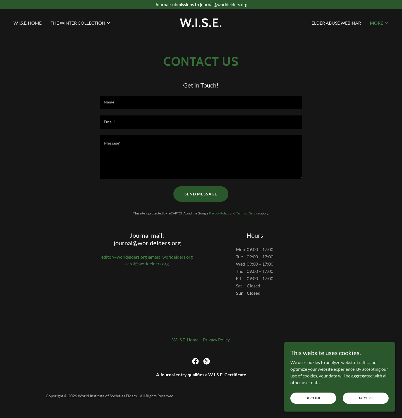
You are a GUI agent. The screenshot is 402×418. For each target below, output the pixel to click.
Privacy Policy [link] (219, 213)
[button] (81, 23)
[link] (201, 25)
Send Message (201, 194)
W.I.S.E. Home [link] (27, 22)
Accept (365, 398)
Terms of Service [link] (248, 213)
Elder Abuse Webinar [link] (336, 22)
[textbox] (201, 102)
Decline (313, 398)
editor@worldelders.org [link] (124, 256)
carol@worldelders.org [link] (147, 263)
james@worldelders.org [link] (170, 256)
